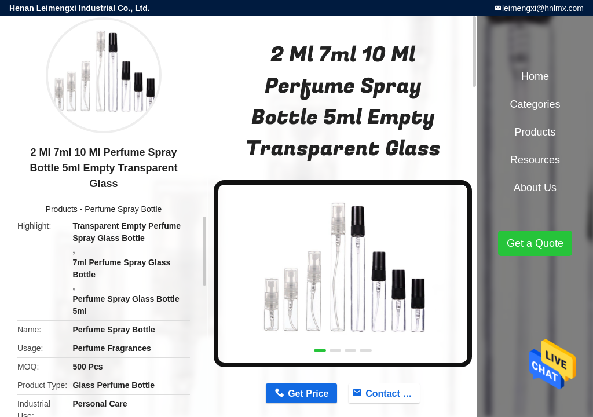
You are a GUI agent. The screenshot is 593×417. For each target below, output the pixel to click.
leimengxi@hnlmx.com (543, 8)
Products (62, 209)
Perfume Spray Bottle (123, 209)
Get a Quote (535, 243)
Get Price (308, 393)
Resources (535, 160)
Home (535, 76)
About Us (535, 187)
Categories (535, 104)
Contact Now (392, 393)
